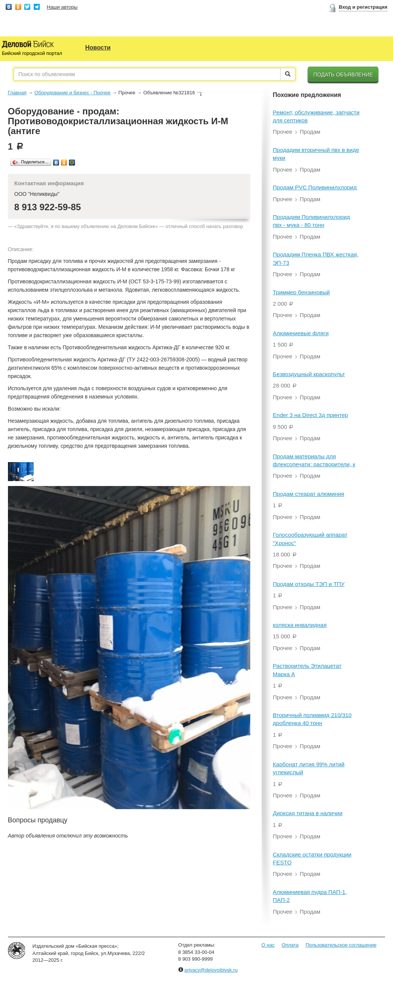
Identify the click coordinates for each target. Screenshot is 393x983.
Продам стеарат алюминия (309, 494)
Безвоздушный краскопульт (309, 374)
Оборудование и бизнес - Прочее (72, 92)
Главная (17, 92)
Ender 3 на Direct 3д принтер (310, 415)
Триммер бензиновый (301, 292)
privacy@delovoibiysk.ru (210, 970)
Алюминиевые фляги (301, 333)
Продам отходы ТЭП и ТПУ (309, 584)
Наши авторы (62, 7)
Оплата (290, 945)
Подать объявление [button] (343, 75)
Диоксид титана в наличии (308, 813)
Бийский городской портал (32, 53)
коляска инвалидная (300, 625)
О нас (268, 945)
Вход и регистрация (363, 7)
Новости (98, 47)
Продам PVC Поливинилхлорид (315, 187)
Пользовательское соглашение (341, 945)
